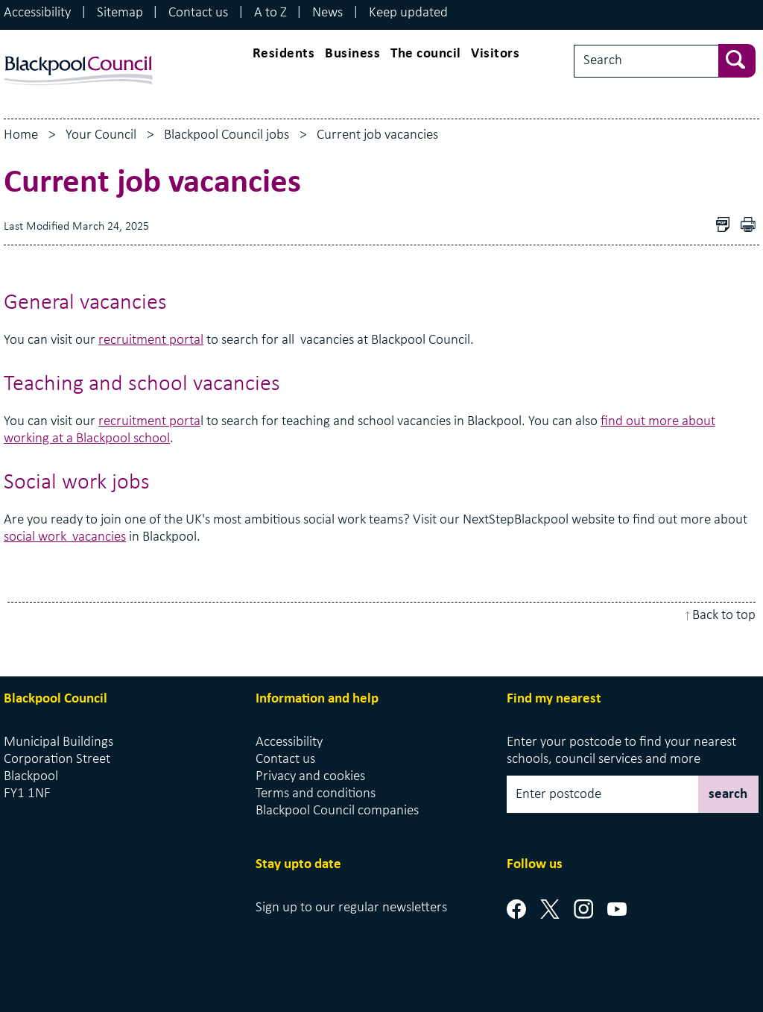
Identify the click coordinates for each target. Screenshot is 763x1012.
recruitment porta (149, 422)
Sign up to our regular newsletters (351, 908)
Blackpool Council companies (337, 811)
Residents (284, 54)
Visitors (495, 54)
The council (425, 54)
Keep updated (408, 13)
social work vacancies (65, 537)
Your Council (101, 135)
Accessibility (37, 13)
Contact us (198, 13)
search (728, 795)
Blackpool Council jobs (226, 135)
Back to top (724, 616)
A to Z (270, 13)
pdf (752, 226)
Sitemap (120, 13)
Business (352, 54)
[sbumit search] (744, 59)
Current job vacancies (377, 135)
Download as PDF (726, 226)
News (327, 13)
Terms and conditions (316, 794)
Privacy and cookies (310, 777)
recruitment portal (150, 340)
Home (21, 135)
